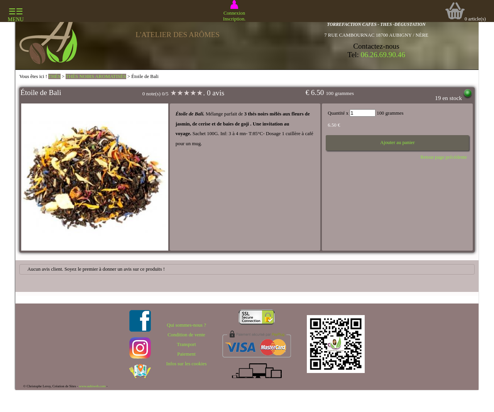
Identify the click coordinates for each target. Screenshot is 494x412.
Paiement (186, 354)
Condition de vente (186, 334)
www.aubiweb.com (92, 386)
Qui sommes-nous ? (186, 325)
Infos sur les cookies (186, 363)
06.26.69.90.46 (383, 55)
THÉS (54, 76)
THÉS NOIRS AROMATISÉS (96, 76)
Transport (186, 344)
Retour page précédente (443, 157)
